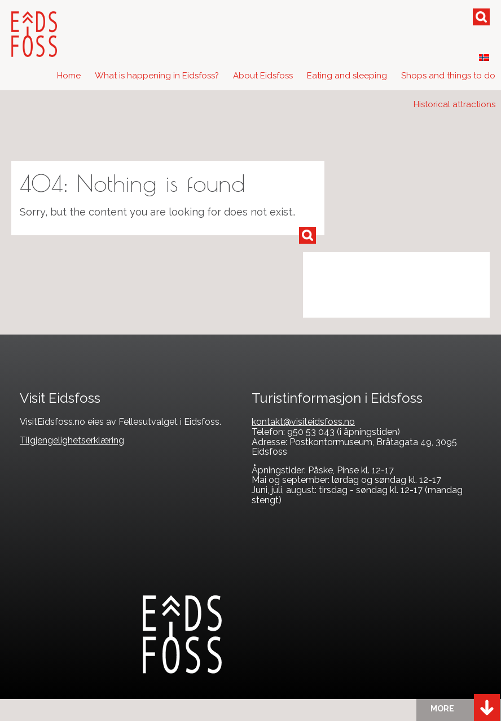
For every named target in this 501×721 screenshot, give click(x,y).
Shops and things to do (448, 76)
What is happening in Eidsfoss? (157, 76)
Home (69, 76)
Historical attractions (454, 104)
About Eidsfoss (263, 76)
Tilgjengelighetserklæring (72, 440)
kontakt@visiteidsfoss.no (303, 421)
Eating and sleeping (347, 76)
